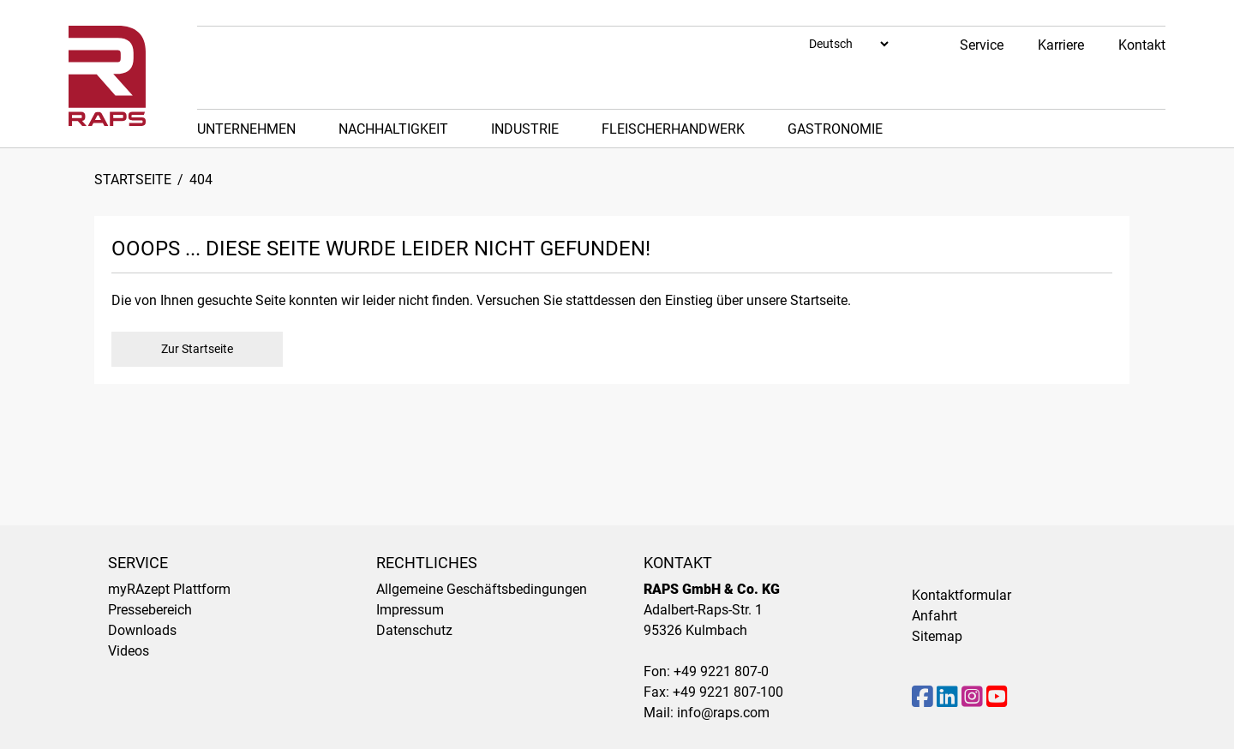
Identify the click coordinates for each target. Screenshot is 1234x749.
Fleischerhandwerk (673, 129)
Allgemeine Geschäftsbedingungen (481, 589)
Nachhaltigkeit (393, 129)
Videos (128, 651)
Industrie (525, 129)
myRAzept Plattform (169, 589)
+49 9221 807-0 (721, 671)
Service (981, 45)
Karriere (1061, 45)
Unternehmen (246, 129)
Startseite (132, 179)
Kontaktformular (961, 595)
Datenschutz (414, 630)
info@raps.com (723, 712)
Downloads (142, 630)
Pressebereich (150, 610)
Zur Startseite (197, 349)
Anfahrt (934, 616)
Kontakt (1141, 45)
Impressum (410, 610)
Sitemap (937, 636)
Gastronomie (835, 129)
